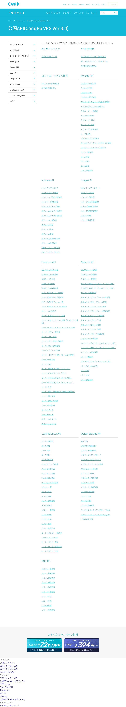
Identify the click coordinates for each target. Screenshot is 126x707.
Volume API (48, 180)
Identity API (87, 75)
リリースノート (92, 13)
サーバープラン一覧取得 (51, 332)
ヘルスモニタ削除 (48, 473)
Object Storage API (91, 433)
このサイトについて (52, 13)
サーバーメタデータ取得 (51, 350)
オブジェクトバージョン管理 (92, 464)
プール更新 (46, 455)
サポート (104, 4)
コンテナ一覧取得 (87, 491)
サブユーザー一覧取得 (89, 111)
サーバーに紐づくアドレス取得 (53, 315)
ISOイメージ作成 (87, 192)
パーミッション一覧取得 (90, 138)
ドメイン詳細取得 (48, 587)
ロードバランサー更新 (50, 542)
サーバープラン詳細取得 (51, 346)
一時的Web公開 (87, 519)
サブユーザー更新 (87, 124)
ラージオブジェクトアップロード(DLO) (95, 510)
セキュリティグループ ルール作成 (93, 302)
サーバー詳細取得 (48, 405)
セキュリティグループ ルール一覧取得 (95, 297)
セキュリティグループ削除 (91, 325)
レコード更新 (47, 605)
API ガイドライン (51, 49)
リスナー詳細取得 (48, 528)
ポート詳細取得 (87, 380)
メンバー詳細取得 (48, 501)
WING (64, 4)
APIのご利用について (49, 56)
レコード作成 (47, 596)
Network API (87, 262)
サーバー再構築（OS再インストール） (56, 368)
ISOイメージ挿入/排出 (50, 270)
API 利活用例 (87, 49)
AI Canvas (82, 4)
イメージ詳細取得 (87, 220)
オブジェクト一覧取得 (89, 468)
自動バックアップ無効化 (51, 252)
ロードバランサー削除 (50, 537)
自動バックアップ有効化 (51, 247)
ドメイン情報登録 (48, 582)
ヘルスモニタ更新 (48, 478)
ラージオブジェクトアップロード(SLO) (95, 514)
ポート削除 (85, 370)
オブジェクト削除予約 (89, 478)
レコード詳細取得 (48, 610)
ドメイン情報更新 (48, 578)
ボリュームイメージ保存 (51, 206)
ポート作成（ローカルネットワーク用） (96, 361)
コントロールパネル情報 (55, 75)
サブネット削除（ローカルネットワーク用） (97, 288)
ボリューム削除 (47, 229)
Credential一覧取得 (88, 83)
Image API (86, 180)
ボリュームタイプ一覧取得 (52, 211)
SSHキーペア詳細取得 (50, 288)
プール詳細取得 (47, 459)
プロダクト (67, 13)
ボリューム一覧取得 (49, 220)
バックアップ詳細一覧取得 (52, 197)
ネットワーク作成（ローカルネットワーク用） (98, 343)
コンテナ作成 (86, 496)
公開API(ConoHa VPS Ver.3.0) (39, 21)
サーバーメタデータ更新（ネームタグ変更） (58, 355)
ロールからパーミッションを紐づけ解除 (96, 143)
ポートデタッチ (47, 414)
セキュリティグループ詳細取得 (92, 334)
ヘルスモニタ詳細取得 (50, 482)
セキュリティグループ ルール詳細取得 (95, 311)
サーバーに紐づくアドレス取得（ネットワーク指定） (60, 321)
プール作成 (46, 446)
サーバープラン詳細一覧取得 (52, 341)
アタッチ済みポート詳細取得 (52, 297)
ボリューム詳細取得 (49, 243)
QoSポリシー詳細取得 (89, 274)
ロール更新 (85, 166)
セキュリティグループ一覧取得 (92, 315)
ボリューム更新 (47, 234)
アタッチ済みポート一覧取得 (52, 292)
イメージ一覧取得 (87, 197)
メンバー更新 (47, 496)
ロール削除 (85, 161)
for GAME (74, 4)
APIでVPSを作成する (89, 66)
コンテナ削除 (86, 501)
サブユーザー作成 (87, 115)
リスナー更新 (47, 523)
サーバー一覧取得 (48, 359)
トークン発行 (86, 134)
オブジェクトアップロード (91, 455)
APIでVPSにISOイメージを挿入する (94, 61)
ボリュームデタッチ (49, 423)
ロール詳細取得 (87, 170)
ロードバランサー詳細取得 (52, 546)
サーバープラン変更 (49, 336)
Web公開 (84, 441)
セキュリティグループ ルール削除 (93, 306)
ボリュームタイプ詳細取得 (52, 215)
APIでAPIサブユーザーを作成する (93, 56)
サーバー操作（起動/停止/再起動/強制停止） (58, 391)
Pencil (88, 4)
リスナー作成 (47, 514)
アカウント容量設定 (88, 446)
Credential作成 (86, 88)
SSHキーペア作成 (48, 279)
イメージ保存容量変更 (89, 211)
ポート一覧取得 (87, 357)
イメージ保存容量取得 (89, 206)
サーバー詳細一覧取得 (50, 401)
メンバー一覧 (47, 487)
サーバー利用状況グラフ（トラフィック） (57, 382)
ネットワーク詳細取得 (89, 352)
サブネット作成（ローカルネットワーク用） (97, 283)
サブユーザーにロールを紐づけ (92, 106)
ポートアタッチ (47, 410)
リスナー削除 (47, 519)
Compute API (49, 262)
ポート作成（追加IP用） (90, 366)
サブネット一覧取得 (88, 279)
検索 (115, 13)
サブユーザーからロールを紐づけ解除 (95, 101)
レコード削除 (47, 601)
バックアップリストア (50, 188)
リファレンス (79, 13)
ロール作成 (85, 157)
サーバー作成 (47, 364)
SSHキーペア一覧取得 (50, 274)
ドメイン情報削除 (48, 573)
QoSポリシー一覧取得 (89, 270)
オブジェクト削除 (87, 473)
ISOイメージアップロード (90, 188)
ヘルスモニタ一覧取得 (50, 464)
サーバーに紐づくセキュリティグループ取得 (58, 327)
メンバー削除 (47, 491)
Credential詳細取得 (88, 97)
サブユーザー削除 (87, 120)
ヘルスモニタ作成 (48, 468)
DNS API (46, 561)
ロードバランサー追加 (50, 551)
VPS (69, 4)
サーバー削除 (47, 387)
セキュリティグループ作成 (91, 320)
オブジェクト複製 (87, 482)
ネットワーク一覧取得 (89, 338)
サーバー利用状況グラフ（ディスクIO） (57, 378)
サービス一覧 (96, 4)
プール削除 (46, 450)
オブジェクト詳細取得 (89, 487)
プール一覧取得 (47, 441)
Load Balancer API (51, 433)
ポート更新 (85, 375)
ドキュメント (16, 13)
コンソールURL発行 (49, 311)
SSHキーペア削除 (48, 283)
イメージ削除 (86, 215)
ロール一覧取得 (87, 152)
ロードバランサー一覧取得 (52, 533)
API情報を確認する (49, 88)
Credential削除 (86, 92)
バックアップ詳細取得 (50, 202)
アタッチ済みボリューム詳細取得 (54, 306)
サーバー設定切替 (48, 396)
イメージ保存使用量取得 (90, 202)
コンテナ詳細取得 (87, 505)
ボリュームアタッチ (49, 419)
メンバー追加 (47, 505)
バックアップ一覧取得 (50, 192)
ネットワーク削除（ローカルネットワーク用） (98, 347)
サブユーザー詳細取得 (89, 129)
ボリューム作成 (47, 225)
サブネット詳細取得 (88, 292)
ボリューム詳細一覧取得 (51, 238)
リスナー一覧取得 (48, 510)
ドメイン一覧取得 (48, 569)
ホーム (10, 21)
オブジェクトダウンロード (91, 459)
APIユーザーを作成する (50, 83)
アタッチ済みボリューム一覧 (52, 302)
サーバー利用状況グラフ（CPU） (54, 373)
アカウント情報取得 (88, 450)
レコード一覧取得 (48, 592)
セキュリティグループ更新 (91, 329)
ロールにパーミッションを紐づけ (93, 147)
